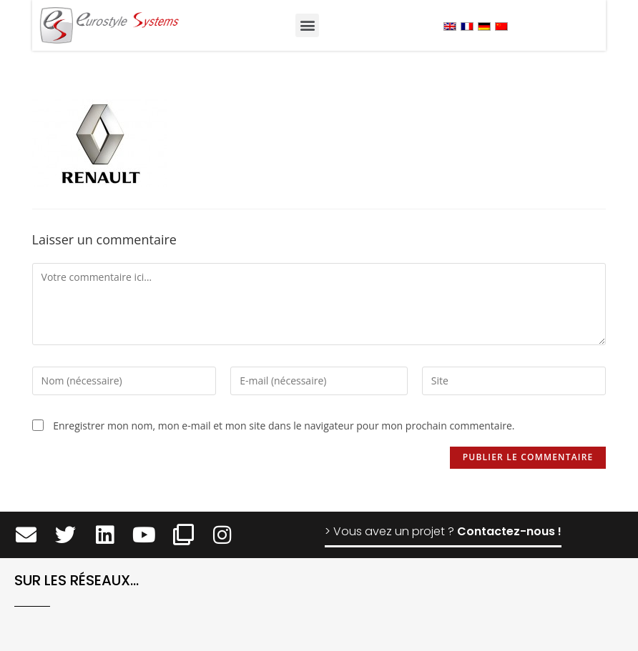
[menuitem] (449, 26)
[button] (307, 25)
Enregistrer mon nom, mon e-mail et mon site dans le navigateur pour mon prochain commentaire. (283, 425)
